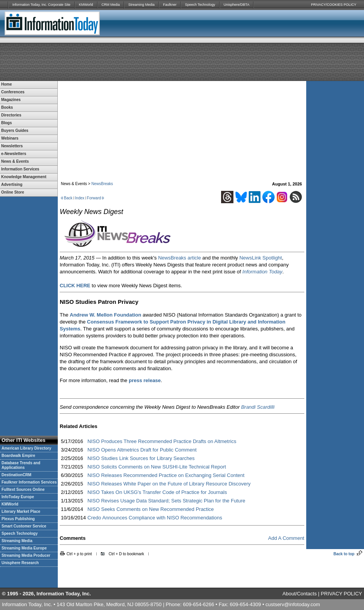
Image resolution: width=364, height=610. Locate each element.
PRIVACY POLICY (341, 594)
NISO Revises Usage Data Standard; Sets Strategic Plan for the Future (166, 501)
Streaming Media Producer (26, 555)
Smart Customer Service (24, 526)
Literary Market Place (21, 511)
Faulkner (169, 5)
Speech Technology (200, 5)
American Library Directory (26, 448)
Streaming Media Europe (24, 548)
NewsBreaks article (179, 258)
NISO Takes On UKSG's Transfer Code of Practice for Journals (157, 492)
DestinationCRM (16, 475)
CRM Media (111, 5)
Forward (94, 198)
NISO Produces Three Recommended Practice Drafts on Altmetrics (161, 441)
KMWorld (86, 5)
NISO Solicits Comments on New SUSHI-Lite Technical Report (156, 467)
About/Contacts (299, 594)
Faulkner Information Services (29, 482)
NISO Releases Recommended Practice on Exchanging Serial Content (166, 475)
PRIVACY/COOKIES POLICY (333, 5)
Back (68, 198)
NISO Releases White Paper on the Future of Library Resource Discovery (168, 484)
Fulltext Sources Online (23, 489)
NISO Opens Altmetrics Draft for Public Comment (141, 450)
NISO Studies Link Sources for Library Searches (141, 458)
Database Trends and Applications (21, 465)
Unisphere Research (20, 563)
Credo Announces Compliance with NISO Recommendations (154, 518)
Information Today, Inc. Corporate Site (41, 5)
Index (79, 198)
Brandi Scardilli (258, 407)
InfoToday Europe (18, 497)
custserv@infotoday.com (292, 604)
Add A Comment (286, 538)
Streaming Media (141, 5)
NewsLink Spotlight (260, 258)
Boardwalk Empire (18, 455)
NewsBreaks (102, 184)
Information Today (262, 272)
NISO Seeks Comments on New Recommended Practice (150, 509)
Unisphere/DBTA (237, 5)
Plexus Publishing (18, 519)
